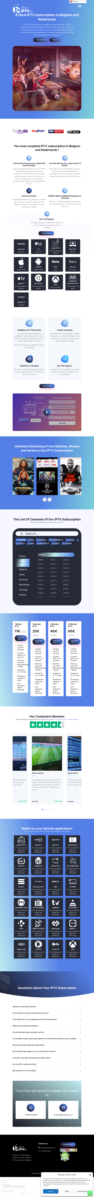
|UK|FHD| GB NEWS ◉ (54, 583)
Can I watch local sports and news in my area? (31, 1033)
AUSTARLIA (62, 554)
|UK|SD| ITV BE (42, 605)
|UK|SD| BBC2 (54, 594)
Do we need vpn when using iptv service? (29, 1052)
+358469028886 (30, 1134)
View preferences (83, 1191)
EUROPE (23, 550)
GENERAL (41, 565)
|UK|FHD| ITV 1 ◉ (67, 576)
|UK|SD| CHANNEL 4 (67, 605)
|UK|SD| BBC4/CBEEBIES (42, 597)
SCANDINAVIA (64, 550)
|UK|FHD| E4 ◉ (54, 587)
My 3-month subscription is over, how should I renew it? (34, 1071)
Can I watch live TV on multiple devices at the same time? (35, 1039)
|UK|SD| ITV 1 (67, 597)
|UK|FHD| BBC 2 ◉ (42, 573)
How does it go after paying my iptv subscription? (32, 1077)
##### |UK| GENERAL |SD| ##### (67, 590)
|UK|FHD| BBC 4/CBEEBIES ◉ (67, 573)
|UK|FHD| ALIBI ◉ (54, 590)
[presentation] (45, 510)
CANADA (48, 550)
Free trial (55, 40)
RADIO (77, 554)
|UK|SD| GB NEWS (54, 605)
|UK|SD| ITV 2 (42, 601)
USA (35, 550)
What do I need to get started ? (25, 1026)
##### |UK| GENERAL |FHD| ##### (42, 569)
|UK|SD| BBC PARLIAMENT (54, 597)
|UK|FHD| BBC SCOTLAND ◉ (42, 576)
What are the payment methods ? (26, 1045)
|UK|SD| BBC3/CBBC (67, 594)
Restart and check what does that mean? (29, 1065)
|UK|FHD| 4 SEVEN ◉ (42, 590)
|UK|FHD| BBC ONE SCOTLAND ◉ (54, 576)
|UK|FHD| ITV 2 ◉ (42, 580)
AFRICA (36, 554)
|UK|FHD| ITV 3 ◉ (54, 580)
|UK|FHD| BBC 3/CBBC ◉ (54, 573)
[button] (90, 1175)
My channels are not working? (24, 1090)
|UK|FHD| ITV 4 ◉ (67, 580)
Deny (67, 1191)
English (74, 1)
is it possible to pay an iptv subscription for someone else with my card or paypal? (44, 1058)
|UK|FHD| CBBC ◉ (67, 587)
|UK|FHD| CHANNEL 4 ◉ (67, 583)
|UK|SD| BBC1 (42, 594)
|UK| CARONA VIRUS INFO (54, 569)
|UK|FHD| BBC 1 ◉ (67, 569)
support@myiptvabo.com (47, 1167)
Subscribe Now (40, 40)
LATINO (22, 554)
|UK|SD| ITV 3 (54, 601)
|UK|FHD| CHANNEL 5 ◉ (42, 587)
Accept (50, 1191)
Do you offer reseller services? (25, 1084)
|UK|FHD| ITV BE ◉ (42, 583)
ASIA (48, 554)
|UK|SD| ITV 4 (67, 601)
